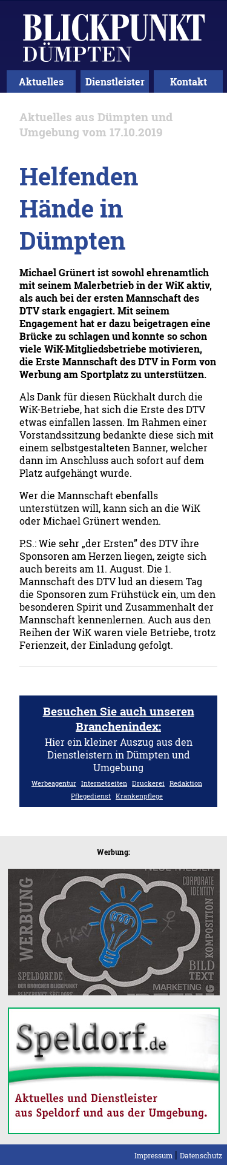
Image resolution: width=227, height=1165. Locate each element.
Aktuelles (41, 81)
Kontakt (188, 81)
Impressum (153, 1155)
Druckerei (148, 783)
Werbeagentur (53, 783)
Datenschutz (201, 1155)
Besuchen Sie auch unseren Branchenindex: (118, 718)
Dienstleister (115, 81)
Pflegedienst (91, 795)
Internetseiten (104, 783)
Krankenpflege (139, 795)
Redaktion (185, 783)
